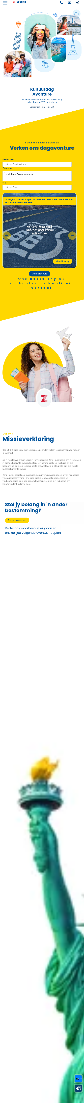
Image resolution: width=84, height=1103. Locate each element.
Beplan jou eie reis (17, 520)
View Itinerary (62, 261)
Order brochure (39, 273)
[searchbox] (37, 164)
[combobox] (37, 164)
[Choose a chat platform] (78, 1088)
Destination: (8, 159)
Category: (7, 168)
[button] (6, 235)
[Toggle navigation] (5, 3)
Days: (5, 182)
